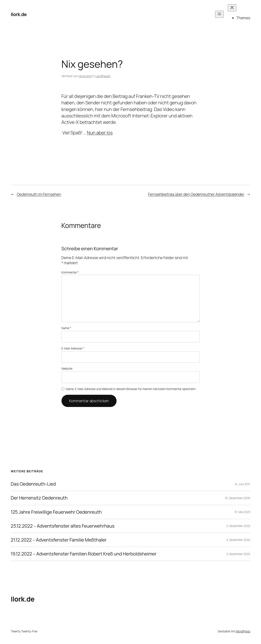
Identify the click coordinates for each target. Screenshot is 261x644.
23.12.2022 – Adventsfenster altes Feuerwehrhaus (62, 525)
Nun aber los (100, 132)
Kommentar (70, 272)
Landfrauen (103, 76)
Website (67, 368)
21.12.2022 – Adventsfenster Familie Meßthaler (58, 539)
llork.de (19, 14)
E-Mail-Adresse (73, 348)
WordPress (243, 631)
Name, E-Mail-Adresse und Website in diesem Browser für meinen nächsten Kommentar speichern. (131, 389)
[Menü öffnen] (219, 14)
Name (66, 328)
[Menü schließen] (232, 7)
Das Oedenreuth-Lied (33, 483)
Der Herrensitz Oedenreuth (39, 497)
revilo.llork (85, 76)
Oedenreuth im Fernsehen (39, 194)
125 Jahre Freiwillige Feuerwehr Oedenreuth (56, 512)
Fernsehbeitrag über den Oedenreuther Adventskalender (196, 194)
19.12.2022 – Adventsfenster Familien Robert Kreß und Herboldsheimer (83, 553)
